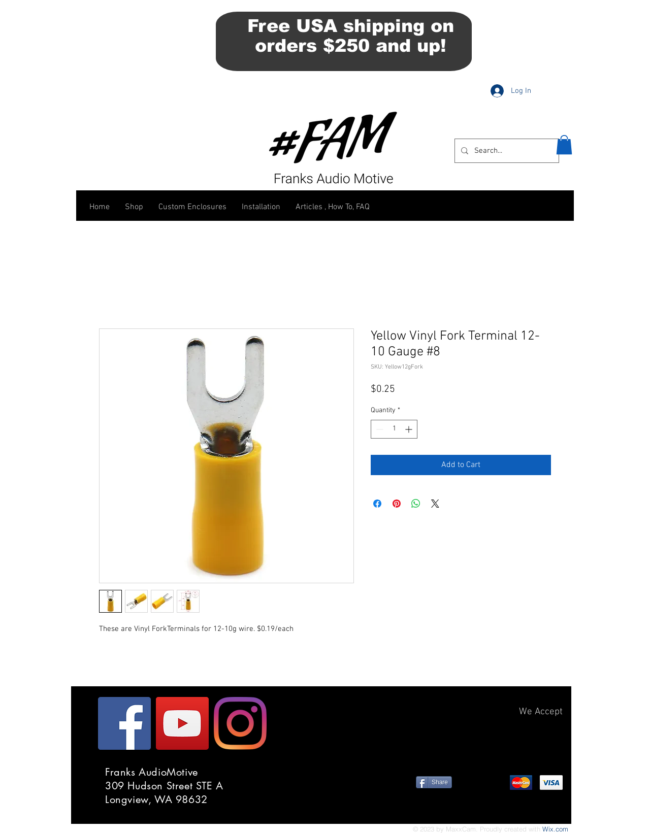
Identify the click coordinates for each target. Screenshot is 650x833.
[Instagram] (240, 723)
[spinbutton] (394, 429)
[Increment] (409, 429)
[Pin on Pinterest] (397, 503)
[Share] (434, 782)
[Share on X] (435, 503)
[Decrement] (378, 429)
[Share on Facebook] (377, 503)
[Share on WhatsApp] (416, 503)
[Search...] (505, 150)
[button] (564, 144)
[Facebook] (124, 723)
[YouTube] (182, 723)
